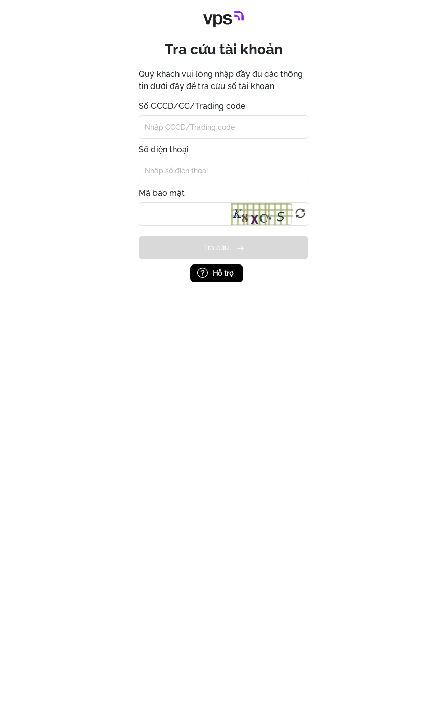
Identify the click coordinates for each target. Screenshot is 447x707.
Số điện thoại (164, 149)
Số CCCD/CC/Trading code (192, 106)
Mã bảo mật (162, 193)
